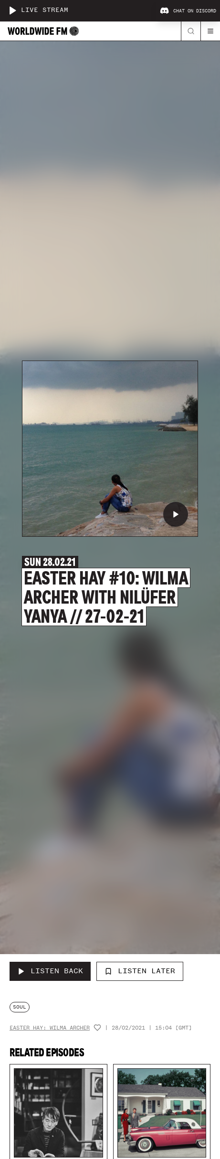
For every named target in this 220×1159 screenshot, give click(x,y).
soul (19, 1007)
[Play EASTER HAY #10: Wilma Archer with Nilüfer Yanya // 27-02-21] (175, 514)
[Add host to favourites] (97, 1027)
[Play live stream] (12, 10)
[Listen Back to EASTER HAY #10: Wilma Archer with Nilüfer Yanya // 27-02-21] (50, 971)
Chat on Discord (188, 11)
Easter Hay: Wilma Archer (50, 1028)
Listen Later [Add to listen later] (140, 971)
